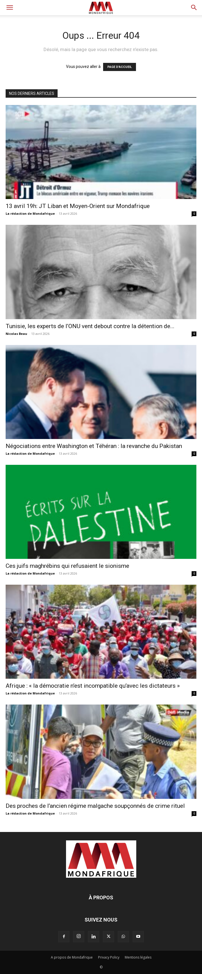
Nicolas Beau (16, 333)
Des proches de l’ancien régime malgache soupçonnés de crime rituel (95, 805)
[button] (10, 7)
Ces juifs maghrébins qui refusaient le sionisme (67, 566)
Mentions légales (138, 957)
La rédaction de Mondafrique (30, 213)
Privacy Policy (108, 957)
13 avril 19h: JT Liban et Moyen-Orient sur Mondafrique (78, 206)
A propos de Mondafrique (72, 957)
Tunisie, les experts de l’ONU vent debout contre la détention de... (90, 326)
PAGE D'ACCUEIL (119, 67)
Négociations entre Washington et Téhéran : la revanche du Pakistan (94, 446)
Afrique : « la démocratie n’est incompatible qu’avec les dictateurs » (93, 685)
